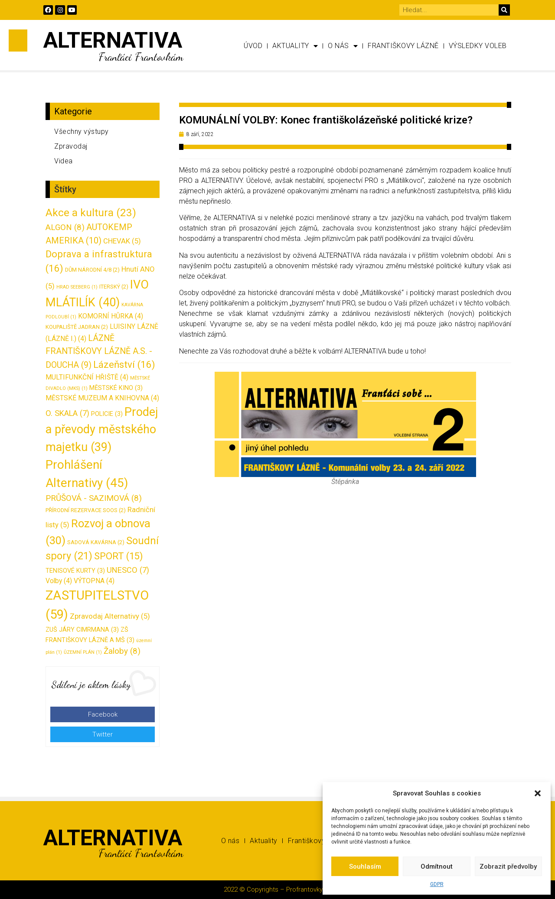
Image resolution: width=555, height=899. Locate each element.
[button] (537, 793)
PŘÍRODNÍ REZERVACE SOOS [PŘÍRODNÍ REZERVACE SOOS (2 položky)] (86, 510)
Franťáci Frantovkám (140, 56)
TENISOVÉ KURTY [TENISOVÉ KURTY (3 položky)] (75, 570)
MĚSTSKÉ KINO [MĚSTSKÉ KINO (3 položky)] (116, 388)
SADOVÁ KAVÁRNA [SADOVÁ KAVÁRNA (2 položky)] (95, 542)
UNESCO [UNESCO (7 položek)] (128, 569)
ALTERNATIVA (112, 40)
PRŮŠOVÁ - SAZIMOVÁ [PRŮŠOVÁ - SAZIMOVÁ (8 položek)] (94, 498)
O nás (343, 46)
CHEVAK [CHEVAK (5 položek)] (122, 241)
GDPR (437, 884)
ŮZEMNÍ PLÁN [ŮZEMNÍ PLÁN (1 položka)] (83, 652)
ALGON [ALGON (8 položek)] (65, 227)
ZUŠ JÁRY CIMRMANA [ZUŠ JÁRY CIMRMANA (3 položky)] (82, 629)
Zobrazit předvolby (508, 866)
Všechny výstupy (81, 131)
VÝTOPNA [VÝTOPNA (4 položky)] (94, 581)
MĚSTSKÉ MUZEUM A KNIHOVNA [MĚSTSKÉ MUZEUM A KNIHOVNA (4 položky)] (102, 398)
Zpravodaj (71, 146)
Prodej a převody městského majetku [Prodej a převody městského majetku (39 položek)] (102, 429)
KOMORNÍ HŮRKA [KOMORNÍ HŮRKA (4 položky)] (110, 316)
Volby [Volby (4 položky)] (59, 581)
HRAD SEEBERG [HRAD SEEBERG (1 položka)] (77, 287)
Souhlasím (365, 866)
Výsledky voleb (478, 46)
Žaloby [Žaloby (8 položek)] (122, 651)
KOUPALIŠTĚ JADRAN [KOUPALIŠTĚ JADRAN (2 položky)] (77, 327)
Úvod (253, 46)
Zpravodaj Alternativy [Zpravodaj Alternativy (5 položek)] (110, 616)
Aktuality (295, 46)
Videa (63, 161)
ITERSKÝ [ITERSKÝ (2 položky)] (113, 286)
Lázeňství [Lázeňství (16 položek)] (124, 364)
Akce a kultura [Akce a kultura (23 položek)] (91, 212)
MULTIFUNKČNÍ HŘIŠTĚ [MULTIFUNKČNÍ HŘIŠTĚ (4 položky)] (87, 377)
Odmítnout (437, 866)
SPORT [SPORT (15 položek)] (118, 556)
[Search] (504, 10)
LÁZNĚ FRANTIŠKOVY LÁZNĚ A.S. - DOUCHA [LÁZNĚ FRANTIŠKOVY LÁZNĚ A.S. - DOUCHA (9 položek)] (99, 351)
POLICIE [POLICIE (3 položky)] (107, 414)
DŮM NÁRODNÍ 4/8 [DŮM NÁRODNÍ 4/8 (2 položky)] (92, 269)
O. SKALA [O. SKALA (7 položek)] (67, 413)
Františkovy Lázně (403, 46)
